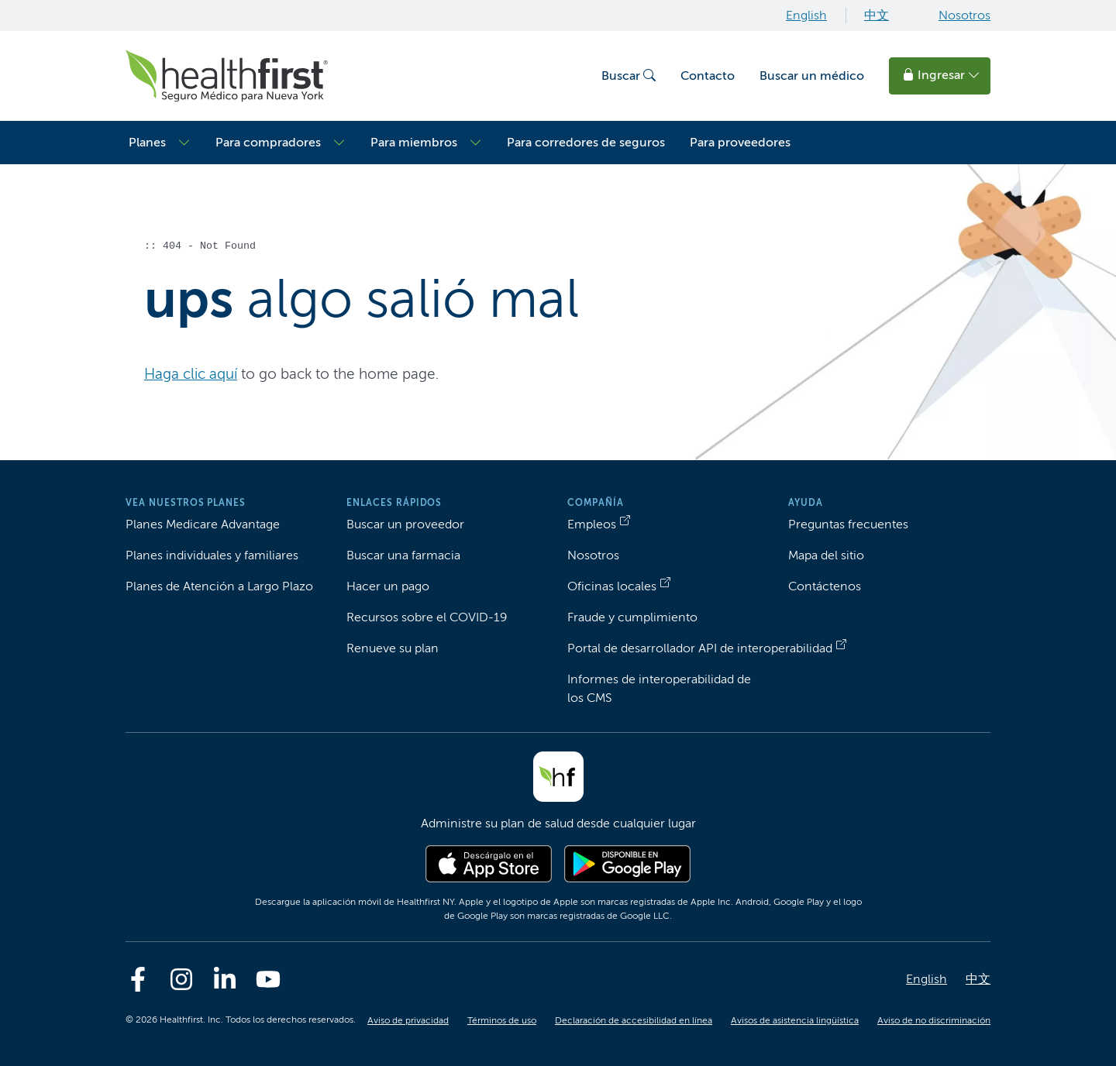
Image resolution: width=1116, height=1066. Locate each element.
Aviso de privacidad (408, 1020)
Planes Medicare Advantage (203, 524)
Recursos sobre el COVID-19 (426, 617)
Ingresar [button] (941, 74)
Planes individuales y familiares (212, 555)
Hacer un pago (387, 586)
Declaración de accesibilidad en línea (633, 1020)
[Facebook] (138, 979)
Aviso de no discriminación (933, 1020)
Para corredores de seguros (586, 142)
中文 (876, 15)
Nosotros (964, 15)
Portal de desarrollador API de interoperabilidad (699, 648)
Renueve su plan (392, 648)
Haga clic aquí (190, 374)
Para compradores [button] (268, 142)
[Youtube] (268, 979)
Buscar (628, 75)
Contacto (707, 75)
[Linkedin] (224, 979)
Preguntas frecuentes (848, 524)
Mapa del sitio (826, 555)
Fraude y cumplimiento (632, 617)
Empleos (591, 524)
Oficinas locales (611, 586)
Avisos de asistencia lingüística (795, 1020)
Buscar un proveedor (405, 524)
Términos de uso (501, 1020)
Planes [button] (147, 142)
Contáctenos (824, 586)
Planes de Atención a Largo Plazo (219, 586)
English (806, 15)
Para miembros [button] (413, 142)
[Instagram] (181, 979)
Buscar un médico (812, 75)
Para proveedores (740, 142)
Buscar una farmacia (403, 555)
